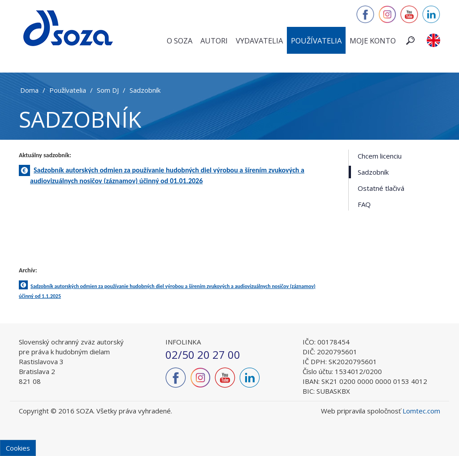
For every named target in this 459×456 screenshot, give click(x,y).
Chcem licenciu (380, 155)
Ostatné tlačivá (381, 188)
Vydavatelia (259, 40)
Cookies (18, 447)
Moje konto (373, 40)
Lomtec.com (421, 410)
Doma (29, 90)
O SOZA (179, 40)
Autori (214, 40)
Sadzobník (145, 90)
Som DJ (108, 90)
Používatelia (316, 40)
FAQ (364, 204)
